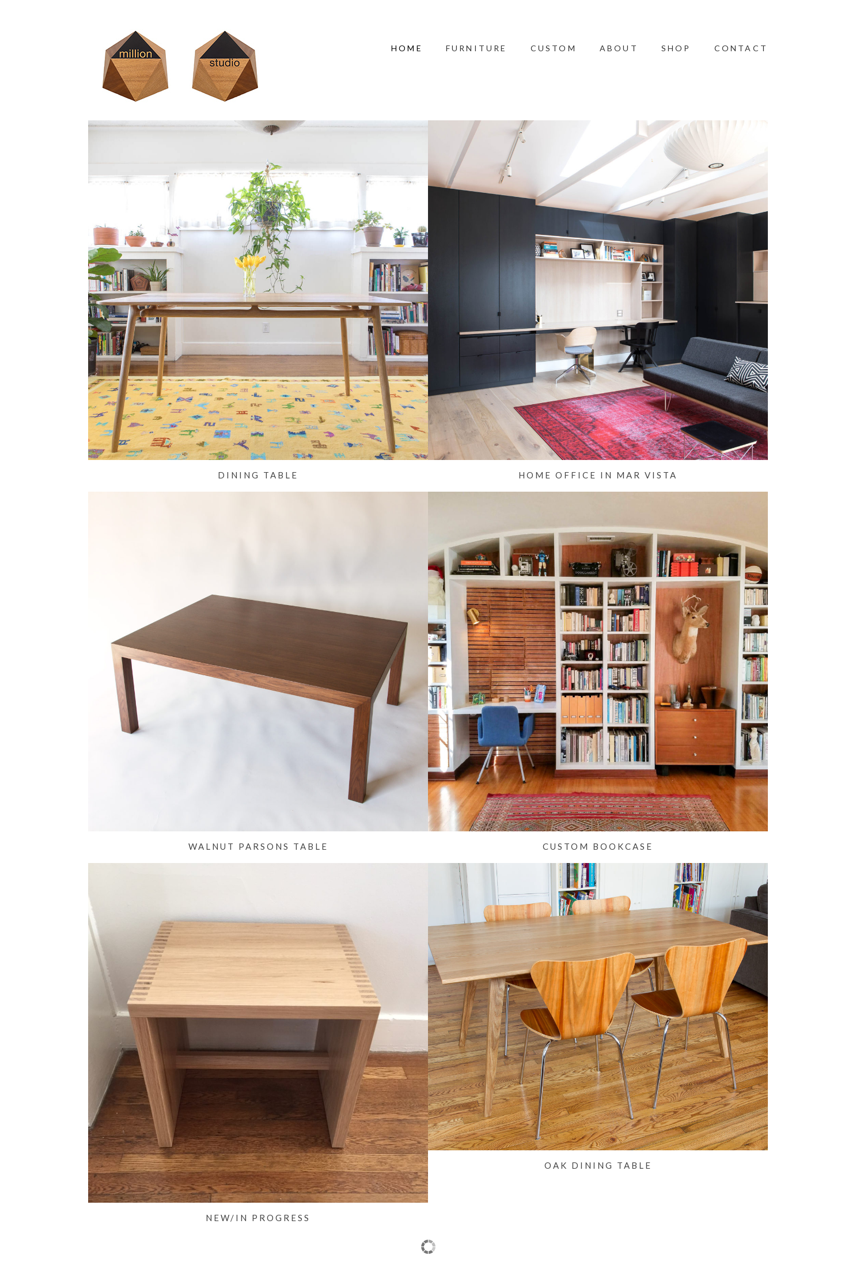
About (619, 48)
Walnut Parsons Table (258, 846)
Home (407, 48)
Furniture (476, 48)
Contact (741, 48)
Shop (676, 48)
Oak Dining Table (598, 1165)
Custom (554, 48)
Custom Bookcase (598, 846)
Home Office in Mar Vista (597, 475)
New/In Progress (258, 1217)
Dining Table (258, 475)
